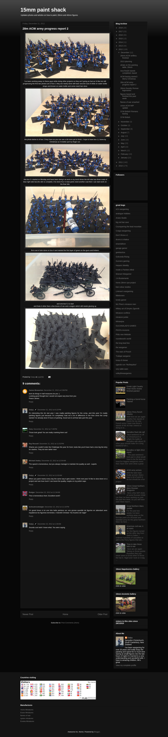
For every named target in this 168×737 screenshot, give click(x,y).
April (123, 147)
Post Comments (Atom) (70, 623)
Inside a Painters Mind (125, 270)
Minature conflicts (123, 313)
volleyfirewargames (124, 373)
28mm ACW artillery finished (128, 57)
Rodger (32, 492)
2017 (121, 31)
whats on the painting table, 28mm (129, 66)
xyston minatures (26, 718)
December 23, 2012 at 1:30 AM (49, 524)
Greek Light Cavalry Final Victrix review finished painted (135, 388)
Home (65, 614)
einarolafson (121, 244)
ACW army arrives (134, 470)
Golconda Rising (122, 257)
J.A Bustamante (122, 278)
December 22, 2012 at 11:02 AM (50, 475)
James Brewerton (36, 390)
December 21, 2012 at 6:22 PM (49, 410)
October (124, 125)
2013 (121, 46)
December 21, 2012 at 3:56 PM (55, 390)
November (125, 122)
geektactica (120, 252)
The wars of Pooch (123, 352)
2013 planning (126, 61)
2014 (121, 42)
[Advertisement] (65, 589)
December (125, 52)
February (125, 154)
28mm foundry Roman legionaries (129, 89)
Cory (31, 429)
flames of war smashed (129, 102)
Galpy (31, 410)
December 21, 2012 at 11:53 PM (51, 444)
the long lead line (123, 343)
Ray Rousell (34, 444)
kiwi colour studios (123, 287)
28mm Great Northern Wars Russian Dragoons (136, 488)
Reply (31, 402)
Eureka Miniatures (27, 721)
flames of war (25, 715)
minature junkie (122, 317)
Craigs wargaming (123, 231)
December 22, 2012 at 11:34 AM (48, 492)
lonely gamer (121, 300)
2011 (121, 162)
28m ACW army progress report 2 (128, 83)
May (123, 143)
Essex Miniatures (26, 713)
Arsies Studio (121, 218)
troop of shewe (122, 360)
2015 (121, 39)
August (124, 132)
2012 (121, 49)
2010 (121, 166)
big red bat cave (122, 222)
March (123, 150)
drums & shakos (122, 239)
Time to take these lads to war (134, 545)
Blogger (97, 732)
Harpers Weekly (122, 265)
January (124, 158)
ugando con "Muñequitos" (126, 365)
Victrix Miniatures (26, 710)
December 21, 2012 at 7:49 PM (45, 429)
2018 (121, 28)
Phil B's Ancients (122, 330)
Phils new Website (123, 334)
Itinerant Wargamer (123, 274)
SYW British (125, 117)
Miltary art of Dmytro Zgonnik (127, 309)
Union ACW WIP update (127, 107)
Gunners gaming (122, 261)
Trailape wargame (123, 356)
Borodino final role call (136, 432)
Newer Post (28, 614)
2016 (121, 35)
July (123, 136)
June (123, 140)
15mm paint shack (43, 10)
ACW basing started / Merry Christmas (129, 78)
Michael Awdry (35, 461)
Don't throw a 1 (122, 235)
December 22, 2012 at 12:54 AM (53, 461)
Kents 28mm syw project (126, 283)
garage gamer (121, 248)
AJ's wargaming (122, 209)
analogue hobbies (123, 214)
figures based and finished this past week (128, 96)
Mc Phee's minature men (126, 304)
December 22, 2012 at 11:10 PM (57, 507)
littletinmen (120, 295)
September (125, 129)
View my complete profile (126, 665)
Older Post (102, 614)
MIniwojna (120, 321)
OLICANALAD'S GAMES (126, 326)
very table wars (122, 369)
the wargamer (121, 347)
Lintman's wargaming (124, 291)
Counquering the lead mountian (128, 227)
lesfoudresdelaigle (36, 507)
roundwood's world (123, 339)
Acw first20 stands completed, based (128, 72)
